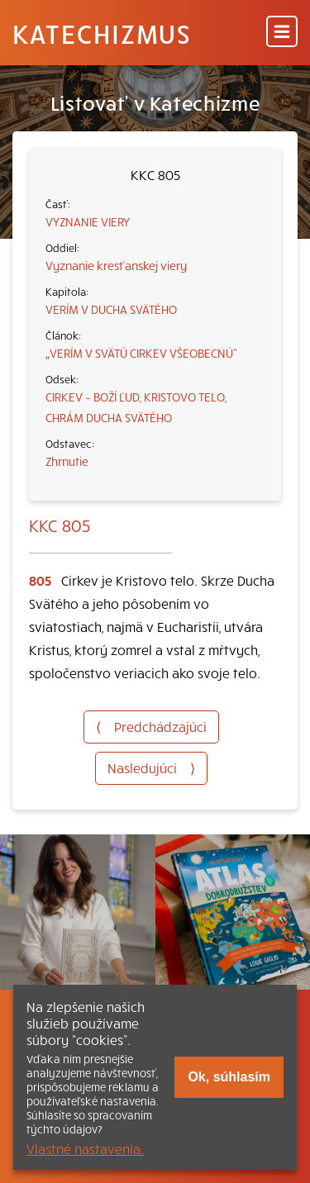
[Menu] (282, 33)
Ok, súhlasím (229, 1077)
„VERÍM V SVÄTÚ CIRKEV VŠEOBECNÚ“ (141, 352)
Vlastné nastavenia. (85, 1148)
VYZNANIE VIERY (87, 221)
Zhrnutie (66, 461)
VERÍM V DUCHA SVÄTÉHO (111, 309)
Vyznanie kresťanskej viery (116, 265)
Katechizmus (101, 33)
